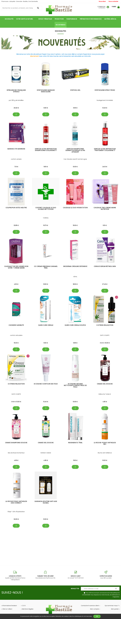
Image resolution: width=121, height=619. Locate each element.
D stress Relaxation (104, 325)
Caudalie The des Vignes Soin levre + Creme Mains (16, 267)
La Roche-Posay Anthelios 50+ (105, 443)
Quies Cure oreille (45, 325)
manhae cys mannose (16, 149)
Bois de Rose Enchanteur (16, 453)
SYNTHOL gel (75, 90)
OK (97, 616)
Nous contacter (113, 1)
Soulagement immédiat (105, 100)
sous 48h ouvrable (106, 575)
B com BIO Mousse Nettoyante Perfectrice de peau (75, 385)
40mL (75, 277)
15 (75, 225)
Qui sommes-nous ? (112, 606)
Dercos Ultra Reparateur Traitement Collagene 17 (105, 150)
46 (16, 108)
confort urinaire (16, 159)
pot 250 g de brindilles (16, 100)
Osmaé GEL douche (105, 384)
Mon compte (94, 609)
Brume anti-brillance (105, 453)
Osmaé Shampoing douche (16, 443)
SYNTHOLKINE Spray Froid (105, 90)
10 (104, 108)
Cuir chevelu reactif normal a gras (75, 159)
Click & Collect (7, 609)
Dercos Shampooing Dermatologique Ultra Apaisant (75, 150)
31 (102, 343)
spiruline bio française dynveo (16, 91)
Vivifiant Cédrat (45, 453)
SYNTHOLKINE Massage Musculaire (46, 91)
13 (75, 167)
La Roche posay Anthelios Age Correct (16, 502)
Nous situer (102, 1)
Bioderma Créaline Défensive (75, 266)
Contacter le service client (90, 606)
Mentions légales (27, 609)
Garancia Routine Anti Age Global (46, 502)
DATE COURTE (104, 335)
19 (46, 167)
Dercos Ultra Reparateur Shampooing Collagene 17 (46, 150)
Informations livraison (9, 606)
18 (45, 225)
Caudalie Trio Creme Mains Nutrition (105, 208)
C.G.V (24, 606)
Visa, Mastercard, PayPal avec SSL (45, 575)
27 (104, 284)
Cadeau (45, 218)
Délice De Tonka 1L (105, 394)
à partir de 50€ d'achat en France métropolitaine (15, 576)
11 (75, 460)
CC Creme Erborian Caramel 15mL (45, 267)
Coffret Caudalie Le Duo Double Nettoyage (45, 208)
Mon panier (115, 609)
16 (45, 284)
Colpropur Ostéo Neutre (16, 208)
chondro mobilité (16, 325)
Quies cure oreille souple (75, 325)
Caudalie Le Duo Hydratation (75, 208)
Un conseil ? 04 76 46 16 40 (75, 575)
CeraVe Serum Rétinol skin (105, 266)
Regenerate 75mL (75, 443)
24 (104, 167)
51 (45, 519)
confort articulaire (16, 335)
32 (16, 225)
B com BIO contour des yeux (46, 384)
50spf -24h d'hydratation (16, 512)
